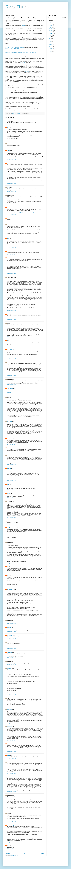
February (51, 44)
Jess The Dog (9, 257)
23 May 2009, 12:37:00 (11, 497)
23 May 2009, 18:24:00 (11, 694)
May (50, 39)
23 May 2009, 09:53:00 (11, 310)
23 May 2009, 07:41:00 (11, 124)
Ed (7, 340)
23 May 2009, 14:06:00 (11, 572)
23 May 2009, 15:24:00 (11, 623)
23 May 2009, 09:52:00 (11, 273)
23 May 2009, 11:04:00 (11, 384)
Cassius (8, 207)
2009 (51, 27)
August (50, 35)
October (51, 31)
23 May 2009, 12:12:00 (11, 480)
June (50, 38)
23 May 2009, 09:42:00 (11, 247)
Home (25, 853)
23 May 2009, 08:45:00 (11, 183)
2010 (51, 25)
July (50, 36)
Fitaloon (8, 743)
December (51, 28)
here (26, 750)
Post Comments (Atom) (14, 855)
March (50, 43)
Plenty (8, 238)
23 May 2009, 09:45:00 (11, 254)
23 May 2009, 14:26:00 (11, 616)
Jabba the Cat (9, 438)
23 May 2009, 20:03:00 (11, 723)
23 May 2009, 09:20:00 (11, 221)
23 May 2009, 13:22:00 (11, 538)
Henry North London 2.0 (11, 527)
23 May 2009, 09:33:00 (11, 234)
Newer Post (8, 853)
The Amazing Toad (10, 589)
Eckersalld (9, 468)
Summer (8, 163)
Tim (7, 566)
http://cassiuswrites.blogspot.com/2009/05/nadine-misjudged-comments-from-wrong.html (23, 212)
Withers (23, 25)
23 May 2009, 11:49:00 (11, 435)
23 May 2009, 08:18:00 (11, 159)
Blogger (40, 862)
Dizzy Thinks (17, 6)
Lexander (8, 493)
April (50, 41)
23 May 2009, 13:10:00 (11, 524)
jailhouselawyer (10, 388)
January (51, 46)
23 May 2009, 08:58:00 (11, 204)
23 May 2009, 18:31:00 (11, 705)
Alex (8, 447)
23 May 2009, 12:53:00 (11, 517)
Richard (8, 755)
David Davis (9, 668)
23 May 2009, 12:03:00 (11, 452)
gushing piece (22, 62)
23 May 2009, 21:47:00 (11, 758)
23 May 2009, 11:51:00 (11, 444)
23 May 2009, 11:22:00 (11, 417)
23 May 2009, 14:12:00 (11, 585)
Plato (8, 127)
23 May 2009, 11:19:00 (11, 393)
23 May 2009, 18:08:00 (11, 664)
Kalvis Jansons (10, 218)
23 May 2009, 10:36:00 (11, 336)
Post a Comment (10, 851)
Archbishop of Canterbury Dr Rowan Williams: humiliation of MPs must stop (20, 52)
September (51, 33)
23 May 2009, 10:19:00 (11, 319)
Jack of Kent (9, 652)
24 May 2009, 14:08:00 (11, 791)
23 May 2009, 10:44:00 (11, 345)
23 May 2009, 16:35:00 (11, 631)
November (51, 30)
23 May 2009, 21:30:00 (11, 751)
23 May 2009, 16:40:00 (11, 638)
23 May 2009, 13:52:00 (11, 563)
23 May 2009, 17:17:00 (11, 657)
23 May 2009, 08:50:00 (11, 191)
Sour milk (9, 392)
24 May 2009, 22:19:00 (11, 821)
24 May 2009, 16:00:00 (11, 809)
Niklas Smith (9, 709)
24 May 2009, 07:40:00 (11, 773)
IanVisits (8, 187)
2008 (51, 48)
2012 (51, 22)
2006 (51, 51)
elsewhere (27, 71)
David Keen (9, 627)
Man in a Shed (9, 349)
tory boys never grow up (11, 825)
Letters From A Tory (11, 251)
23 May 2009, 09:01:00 (11, 214)
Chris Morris (9, 421)
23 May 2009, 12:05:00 (11, 464)
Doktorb (8, 150)
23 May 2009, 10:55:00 (11, 358)
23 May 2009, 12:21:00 (11, 489)
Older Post (42, 853)
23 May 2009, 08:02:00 (11, 146)
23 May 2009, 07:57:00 (11, 140)
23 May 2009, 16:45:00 (11, 648)
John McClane (9, 635)
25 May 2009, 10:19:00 (11, 848)
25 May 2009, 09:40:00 (11, 842)
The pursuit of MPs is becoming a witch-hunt (15, 47)
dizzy (8, 314)
